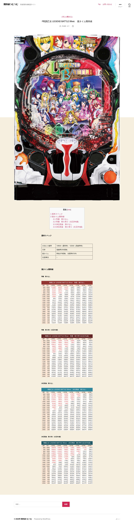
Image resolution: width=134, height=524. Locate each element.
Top (99, 4)
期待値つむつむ (11, 4)
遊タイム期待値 (57, 217)
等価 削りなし (60, 219)
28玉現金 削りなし (62, 224)
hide (69, 210)
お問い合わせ (107, 4)
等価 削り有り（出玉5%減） (66, 222)
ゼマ (68, 26)
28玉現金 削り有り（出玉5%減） (68, 227)
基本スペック (56, 214)
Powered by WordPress (42, 519)
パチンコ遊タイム (67, 16)
